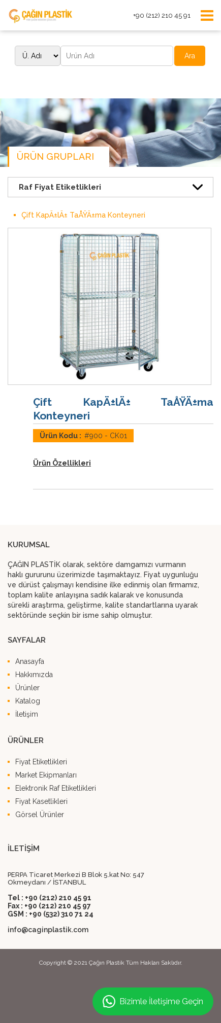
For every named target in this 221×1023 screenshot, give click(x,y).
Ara (189, 56)
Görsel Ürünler (39, 814)
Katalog (27, 701)
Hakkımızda (34, 675)
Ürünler (27, 688)
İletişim (26, 714)
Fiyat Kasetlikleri (41, 801)
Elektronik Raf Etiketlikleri (55, 788)
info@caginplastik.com (48, 930)
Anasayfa (29, 661)
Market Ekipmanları (46, 775)
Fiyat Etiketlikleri (41, 762)
